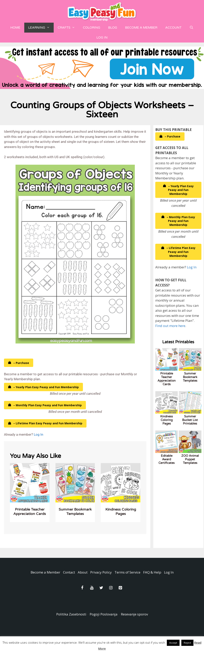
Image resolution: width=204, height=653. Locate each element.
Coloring (91, 28)
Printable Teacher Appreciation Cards (29, 511)
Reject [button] (187, 642)
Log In (102, 38)
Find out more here (170, 325)
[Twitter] (101, 588)
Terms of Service (127, 572)
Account (173, 28)
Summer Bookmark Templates (75, 511)
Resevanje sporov (134, 614)
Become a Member (141, 28)
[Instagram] (111, 588)
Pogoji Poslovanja (104, 614)
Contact (69, 572)
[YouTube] (92, 588)
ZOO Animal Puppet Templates (190, 459)
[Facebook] (82, 588)
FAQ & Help (152, 572)
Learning (41, 28)
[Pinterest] (120, 588)
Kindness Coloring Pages (120, 511)
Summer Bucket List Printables (190, 420)
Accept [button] (173, 642)
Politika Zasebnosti (71, 614)
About (82, 572)
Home (15, 28)
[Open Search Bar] (192, 28)
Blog (112, 28)
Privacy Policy (101, 572)
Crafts (68, 28)
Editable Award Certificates (166, 459)
